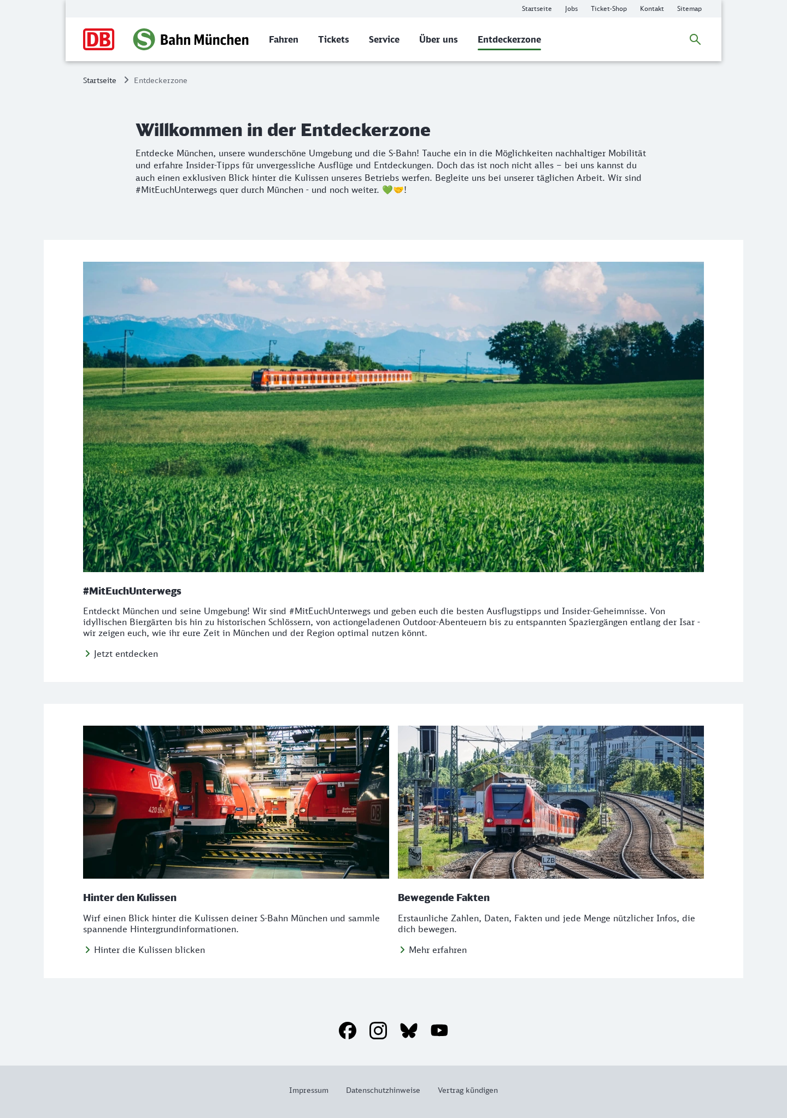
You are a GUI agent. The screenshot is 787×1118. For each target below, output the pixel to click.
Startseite (99, 80)
